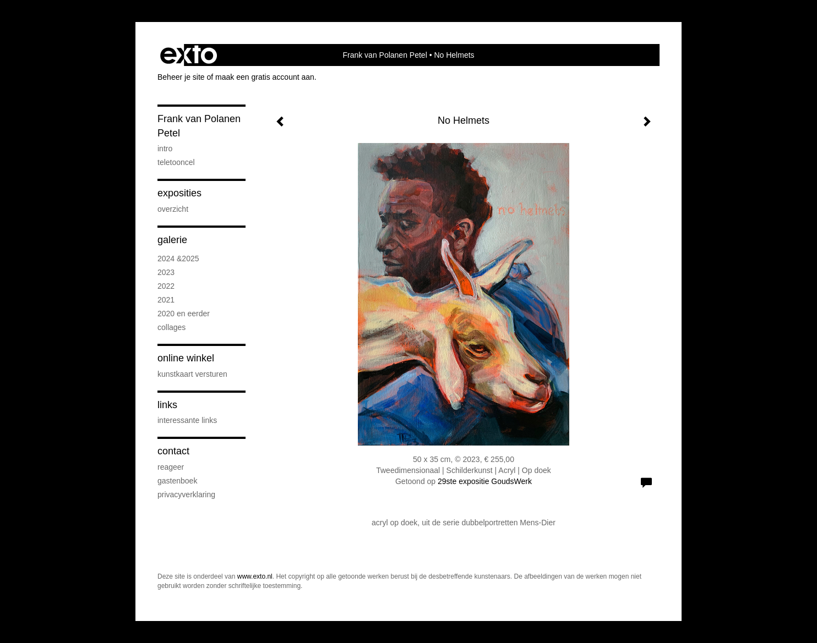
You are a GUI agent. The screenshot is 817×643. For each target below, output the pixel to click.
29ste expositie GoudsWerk (485, 481)
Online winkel (185, 358)
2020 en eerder (183, 313)
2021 (166, 299)
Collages (171, 327)
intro (164, 148)
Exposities (179, 193)
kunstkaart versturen (192, 374)
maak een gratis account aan (264, 77)
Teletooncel (176, 162)
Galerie (172, 239)
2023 (166, 272)
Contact (173, 451)
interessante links (187, 420)
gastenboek (177, 480)
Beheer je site (181, 77)
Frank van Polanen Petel (384, 55)
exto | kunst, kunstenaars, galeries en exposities (188, 55)
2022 (166, 286)
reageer (170, 467)
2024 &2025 (178, 258)
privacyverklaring (186, 494)
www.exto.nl (255, 576)
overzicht (172, 209)
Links (167, 404)
